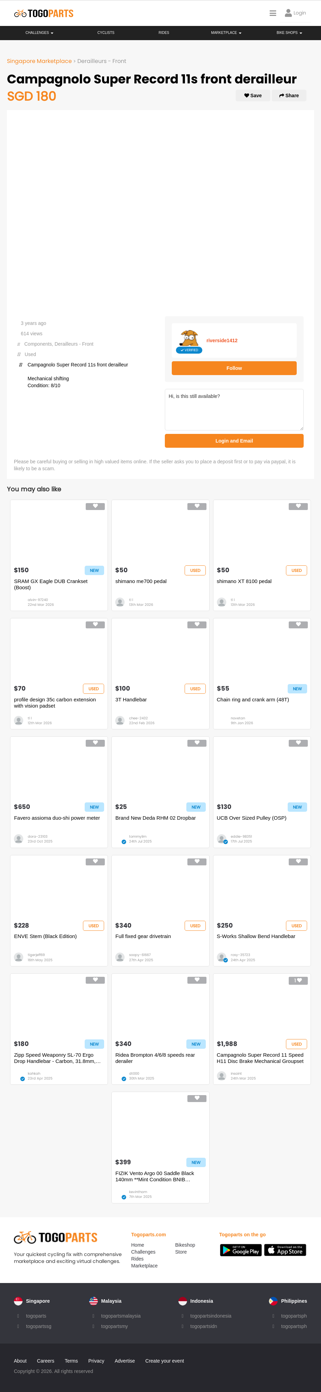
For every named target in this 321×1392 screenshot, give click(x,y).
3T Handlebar (131, 699)
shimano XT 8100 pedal (244, 581)
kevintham (138, 1191)
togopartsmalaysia (121, 1316)
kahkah (34, 1073)
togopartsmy (114, 1326)
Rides (164, 33)
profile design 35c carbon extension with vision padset (55, 703)
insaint (236, 1073)
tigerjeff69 (36, 954)
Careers (45, 1361)
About (20, 1361)
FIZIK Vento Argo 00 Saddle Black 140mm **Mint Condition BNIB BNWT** (154, 1176)
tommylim (137, 836)
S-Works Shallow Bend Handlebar (256, 936)
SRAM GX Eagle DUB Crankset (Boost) (50, 584)
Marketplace (144, 1265)
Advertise (125, 1361)
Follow (234, 368)
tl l (131, 599)
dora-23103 (38, 836)
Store (181, 1252)
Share (289, 95)
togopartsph (294, 1316)
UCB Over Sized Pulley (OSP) (252, 818)
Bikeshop (185, 1245)
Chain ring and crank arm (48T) (253, 699)
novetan (238, 718)
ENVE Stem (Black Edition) (45, 936)
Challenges (39, 33)
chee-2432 (138, 718)
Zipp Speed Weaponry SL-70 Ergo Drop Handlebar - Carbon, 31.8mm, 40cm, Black (54, 1058)
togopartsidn (204, 1326)
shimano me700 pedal (141, 581)
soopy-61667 (140, 954)
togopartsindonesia (211, 1316)
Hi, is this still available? (234, 409)
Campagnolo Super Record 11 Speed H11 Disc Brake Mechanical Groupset (260, 1058)
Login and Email (234, 441)
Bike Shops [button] (289, 33)
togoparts (36, 1316)
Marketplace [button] (226, 33)
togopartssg (38, 1326)
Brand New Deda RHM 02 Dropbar (155, 818)
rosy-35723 (240, 954)
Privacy (96, 1361)
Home (137, 1245)
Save (253, 95)
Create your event (164, 1361)
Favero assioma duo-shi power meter (57, 818)
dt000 (134, 1073)
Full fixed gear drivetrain (143, 936)
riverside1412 (222, 340)
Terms (71, 1361)
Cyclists (106, 33)
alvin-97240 (38, 599)
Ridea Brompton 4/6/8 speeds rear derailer (155, 1058)
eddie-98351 (241, 836)
